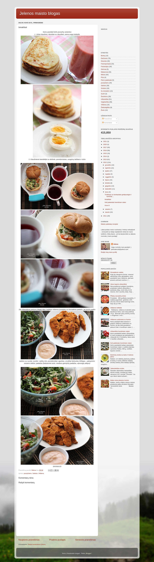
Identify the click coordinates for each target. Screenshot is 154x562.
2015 (105, 153)
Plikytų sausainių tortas (118, 296)
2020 (105, 144)
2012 (105, 162)
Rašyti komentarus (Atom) (37, 544)
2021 (105, 141)
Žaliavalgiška (105, 107)
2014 (105, 156)
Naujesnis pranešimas (29, 540)
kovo (107, 192)
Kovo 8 (107, 205)
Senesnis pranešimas (85, 540)
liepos (107, 180)
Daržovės (104, 58)
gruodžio (108, 165)
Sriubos (103, 88)
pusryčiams (28, 473)
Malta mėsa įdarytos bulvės (119, 380)
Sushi (103, 94)
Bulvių (103, 55)
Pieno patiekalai (106, 80)
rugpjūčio (108, 177)
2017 (105, 147)
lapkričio (108, 168)
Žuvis (103, 110)
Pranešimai (107, 119)
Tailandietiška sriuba (117, 368)
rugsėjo (108, 174)
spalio (107, 171)
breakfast (108, 199)
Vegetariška (105, 102)
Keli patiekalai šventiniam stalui (115, 202)
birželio (107, 183)
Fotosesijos (105, 66)
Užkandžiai (104, 99)
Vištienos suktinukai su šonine (120, 319)
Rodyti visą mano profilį (109, 252)
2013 (105, 159)
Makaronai (104, 72)
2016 (105, 150)
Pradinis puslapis (57, 540)
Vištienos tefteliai (116, 308)
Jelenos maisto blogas (40, 13)
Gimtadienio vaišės (116, 272)
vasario (107, 209)
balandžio (108, 189)
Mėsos (103, 74)
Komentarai (107, 123)
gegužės (108, 186)
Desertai (104, 61)
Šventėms (104, 96)
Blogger (88, 553)
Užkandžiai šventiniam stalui (120, 331)
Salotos (35, 473)
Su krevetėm (105, 91)
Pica (102, 77)
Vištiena (41, 473)
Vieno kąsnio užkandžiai (118, 284)
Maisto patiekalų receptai (109, 224)
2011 (105, 216)
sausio (107, 212)
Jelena (115, 244)
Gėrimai (103, 69)
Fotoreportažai (106, 64)
